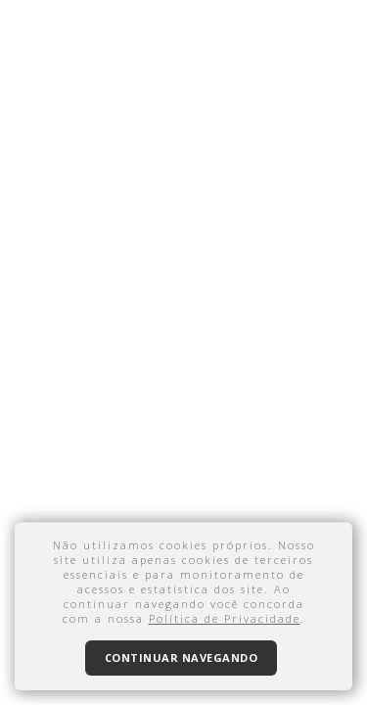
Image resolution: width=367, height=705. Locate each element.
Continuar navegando (181, 657)
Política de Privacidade (224, 618)
